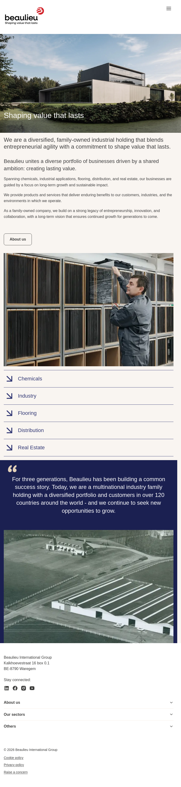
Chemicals (23, 378)
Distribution (24, 430)
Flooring (20, 413)
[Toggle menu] (171, 702)
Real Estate (24, 447)
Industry (20, 396)
